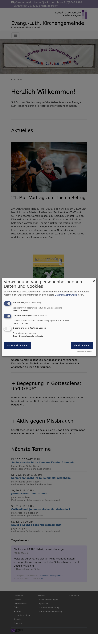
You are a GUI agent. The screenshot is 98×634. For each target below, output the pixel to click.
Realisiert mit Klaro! (85, 352)
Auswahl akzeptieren (17, 345)
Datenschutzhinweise (66, 295)
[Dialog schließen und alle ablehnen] (94, 279)
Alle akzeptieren (82, 345)
